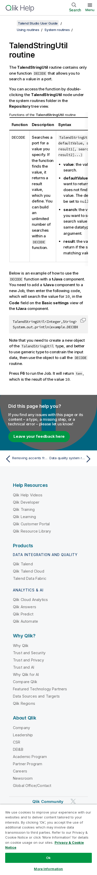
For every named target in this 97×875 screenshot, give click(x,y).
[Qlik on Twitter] (73, 800)
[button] (83, 319)
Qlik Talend (23, 563)
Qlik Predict (23, 613)
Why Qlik (20, 644)
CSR (16, 741)
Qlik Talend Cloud (28, 570)
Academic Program (30, 755)
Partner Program (27, 763)
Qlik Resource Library (32, 530)
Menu (89, 10)
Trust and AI (23, 666)
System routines (57, 30)
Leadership (23, 734)
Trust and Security (29, 652)
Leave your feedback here (39, 435)
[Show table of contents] (10, 23)
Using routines (28, 30)
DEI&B (18, 748)
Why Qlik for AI (26, 673)
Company (21, 726)
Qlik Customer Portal (31, 523)
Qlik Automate (25, 620)
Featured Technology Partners (40, 688)
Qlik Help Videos (28, 494)
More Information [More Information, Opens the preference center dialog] (48, 869)
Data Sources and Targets (36, 695)
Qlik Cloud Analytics (30, 598)
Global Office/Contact (32, 784)
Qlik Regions (24, 702)
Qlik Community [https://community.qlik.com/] (47, 800)
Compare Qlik (25, 680)
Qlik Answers (24, 606)
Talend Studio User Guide (38, 23)
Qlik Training (24, 508)
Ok (48, 858)
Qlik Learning (24, 515)
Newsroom (23, 777)
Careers (20, 770)
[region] (48, 839)
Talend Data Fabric (29, 577)
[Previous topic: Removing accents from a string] (26, 458)
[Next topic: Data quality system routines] (71, 458)
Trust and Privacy (28, 659)
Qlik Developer (26, 501)
